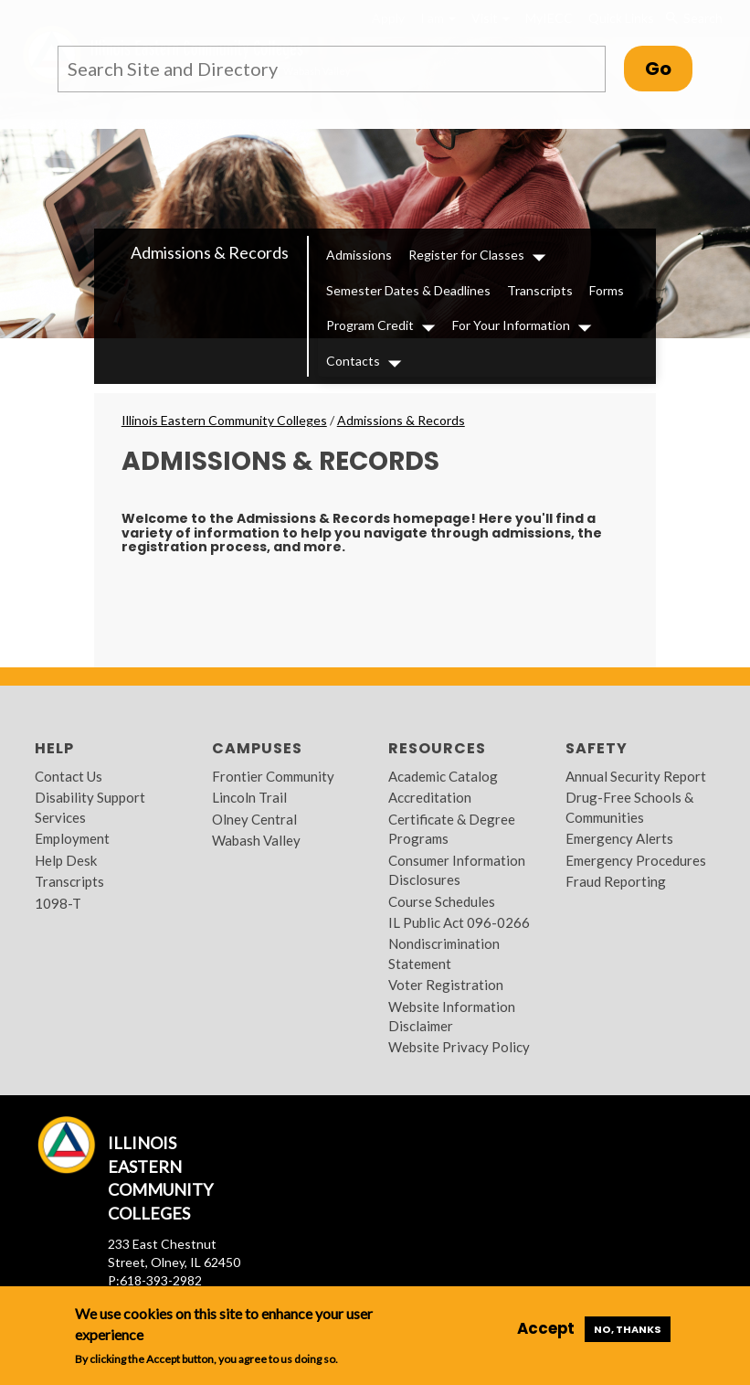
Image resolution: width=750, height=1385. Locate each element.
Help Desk (66, 860)
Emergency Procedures (635, 860)
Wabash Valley (256, 840)
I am (438, 18)
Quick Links (621, 18)
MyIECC (549, 18)
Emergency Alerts (619, 838)
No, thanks (627, 1329)
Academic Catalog (443, 776)
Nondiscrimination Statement (444, 953)
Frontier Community (273, 776)
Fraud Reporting (615, 881)
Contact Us (68, 776)
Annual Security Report (635, 776)
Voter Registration (445, 984)
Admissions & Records (210, 252)
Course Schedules (441, 901)
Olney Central (254, 819)
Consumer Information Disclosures (456, 870)
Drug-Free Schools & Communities (629, 807)
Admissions (359, 254)
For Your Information (511, 325)
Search (693, 18)
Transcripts (540, 290)
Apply (388, 18)
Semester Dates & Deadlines (408, 290)
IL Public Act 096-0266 (459, 922)
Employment (72, 838)
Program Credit (370, 325)
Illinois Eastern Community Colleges (224, 420)
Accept (546, 1328)
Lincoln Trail (249, 797)
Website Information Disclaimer (451, 1016)
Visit (490, 18)
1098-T (58, 903)
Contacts (353, 360)
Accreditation (429, 797)
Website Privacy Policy (459, 1047)
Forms (606, 290)
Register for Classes (466, 254)
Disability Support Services (90, 807)
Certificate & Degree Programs (451, 829)
